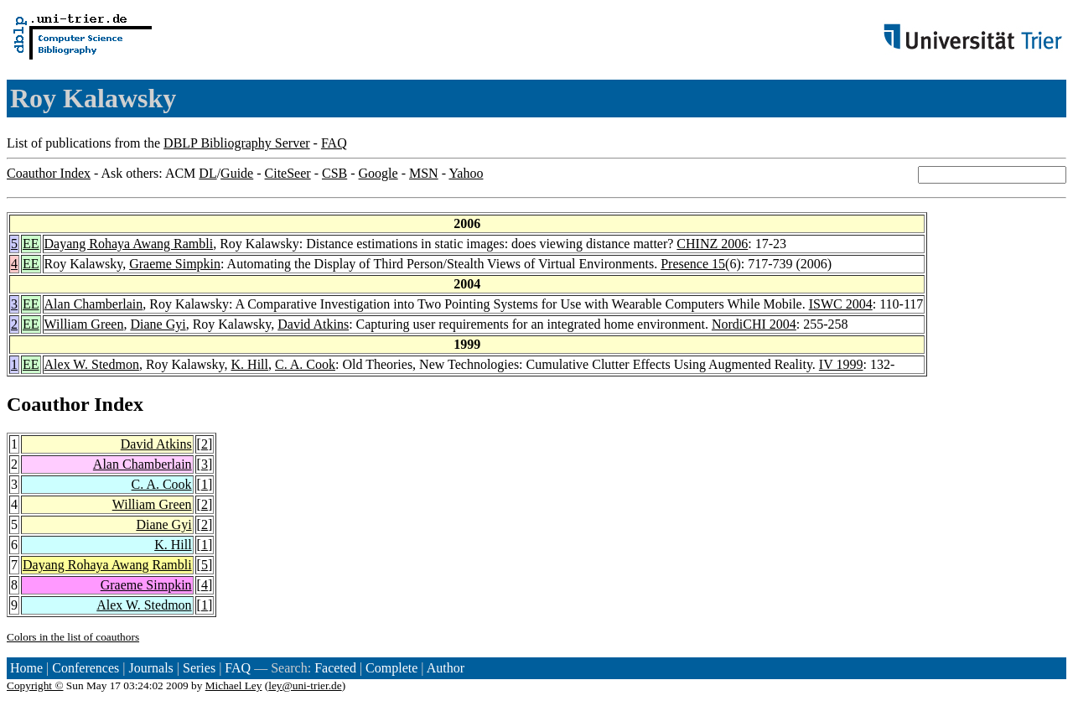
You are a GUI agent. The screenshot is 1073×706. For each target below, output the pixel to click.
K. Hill (249, 364)
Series (199, 668)
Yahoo (465, 173)
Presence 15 (693, 264)
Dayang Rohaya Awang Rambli (129, 243)
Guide (236, 173)
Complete (391, 668)
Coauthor (48, 404)
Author (445, 668)
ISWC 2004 (841, 304)
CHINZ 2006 (712, 243)
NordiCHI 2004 (754, 324)
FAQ (334, 143)
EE (31, 243)
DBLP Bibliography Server (236, 143)
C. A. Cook (305, 364)
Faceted (335, 668)
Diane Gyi (157, 324)
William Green (84, 324)
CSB (334, 173)
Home (26, 668)
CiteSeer (288, 173)
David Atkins (313, 324)
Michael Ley (233, 685)
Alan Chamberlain (93, 304)
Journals (150, 668)
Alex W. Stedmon (91, 364)
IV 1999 (841, 364)
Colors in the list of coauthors (73, 637)
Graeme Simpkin (174, 264)
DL (207, 173)
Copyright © (35, 685)
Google (378, 173)
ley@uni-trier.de (304, 685)
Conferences (85, 668)
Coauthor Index (49, 173)
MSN (423, 173)
